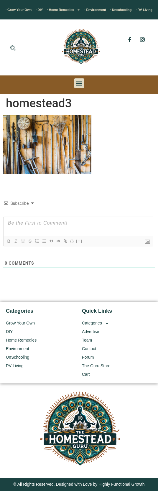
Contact (89, 348)
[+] (79, 241)
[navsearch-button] (13, 49)
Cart (86, 374)
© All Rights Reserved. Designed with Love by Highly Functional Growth (78, 484)
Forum (88, 357)
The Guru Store (96, 365)
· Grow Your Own (19, 9)
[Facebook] (129, 39)
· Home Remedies (63, 9)
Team (87, 340)
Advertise (90, 331)
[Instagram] (142, 39)
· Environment (95, 9)
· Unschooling (121, 9)
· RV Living (144, 9)
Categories (95, 323)
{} (72, 241)
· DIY (39, 9)
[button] (79, 83)
